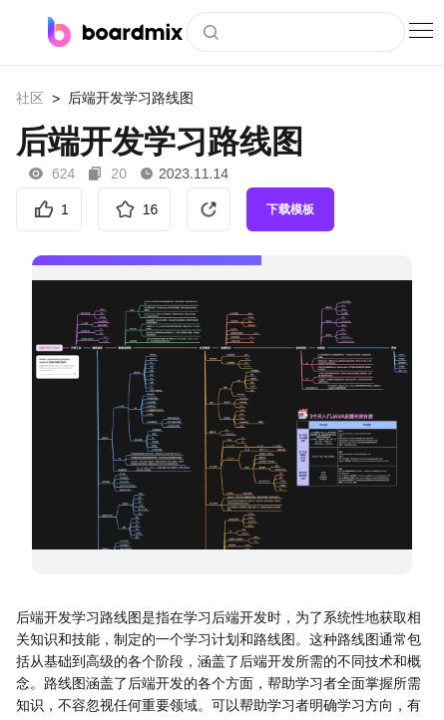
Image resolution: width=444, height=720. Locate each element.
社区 (30, 98)
